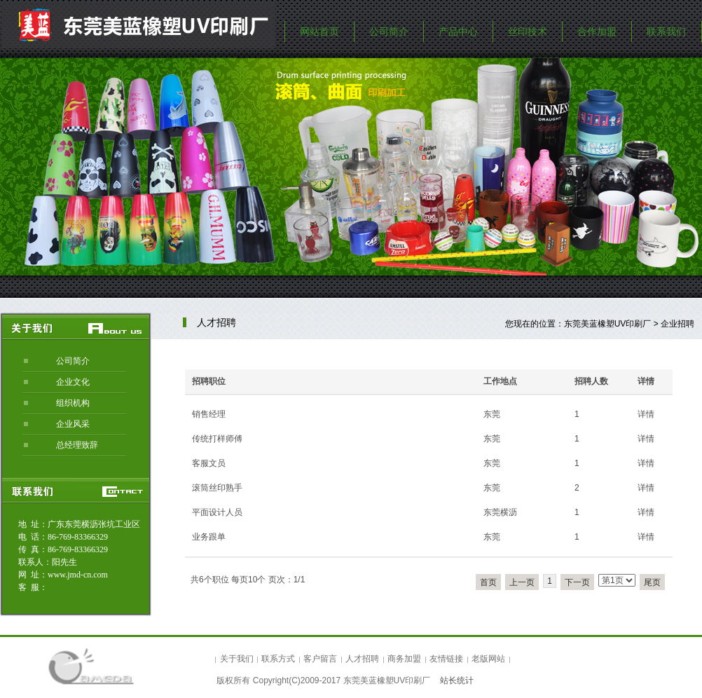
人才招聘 (362, 659)
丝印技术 (527, 31)
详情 (646, 414)
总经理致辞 (77, 445)
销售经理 (209, 414)
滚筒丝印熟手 (217, 488)
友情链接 (446, 659)
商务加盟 (404, 659)
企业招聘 (677, 324)
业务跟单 (209, 537)
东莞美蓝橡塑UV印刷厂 (608, 324)
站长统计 (457, 680)
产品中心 (458, 31)
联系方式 (278, 659)
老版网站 (488, 659)
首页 (488, 582)
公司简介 (388, 31)
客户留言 (320, 659)
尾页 (652, 582)
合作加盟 (597, 31)
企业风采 (73, 424)
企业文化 (73, 382)
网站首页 (319, 31)
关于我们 (237, 659)
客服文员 (209, 463)
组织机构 (73, 403)
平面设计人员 (217, 512)
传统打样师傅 (217, 439)
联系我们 (666, 31)
